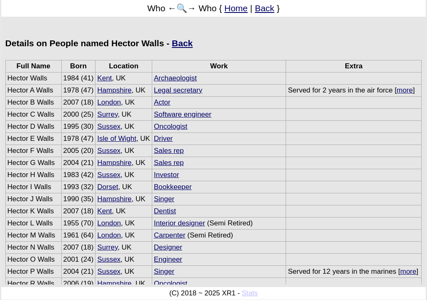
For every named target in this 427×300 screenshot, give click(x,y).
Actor (162, 102)
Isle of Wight (116, 138)
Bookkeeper (173, 187)
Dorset (107, 187)
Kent (104, 78)
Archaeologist (175, 78)
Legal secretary (178, 90)
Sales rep (169, 151)
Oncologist (170, 126)
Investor (166, 175)
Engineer (168, 259)
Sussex (109, 126)
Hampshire (114, 90)
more (405, 90)
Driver (163, 138)
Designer (168, 247)
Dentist (165, 211)
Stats (250, 293)
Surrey (107, 114)
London (109, 102)
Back (264, 8)
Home (236, 8)
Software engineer (182, 114)
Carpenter (170, 235)
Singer (164, 199)
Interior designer (179, 223)
